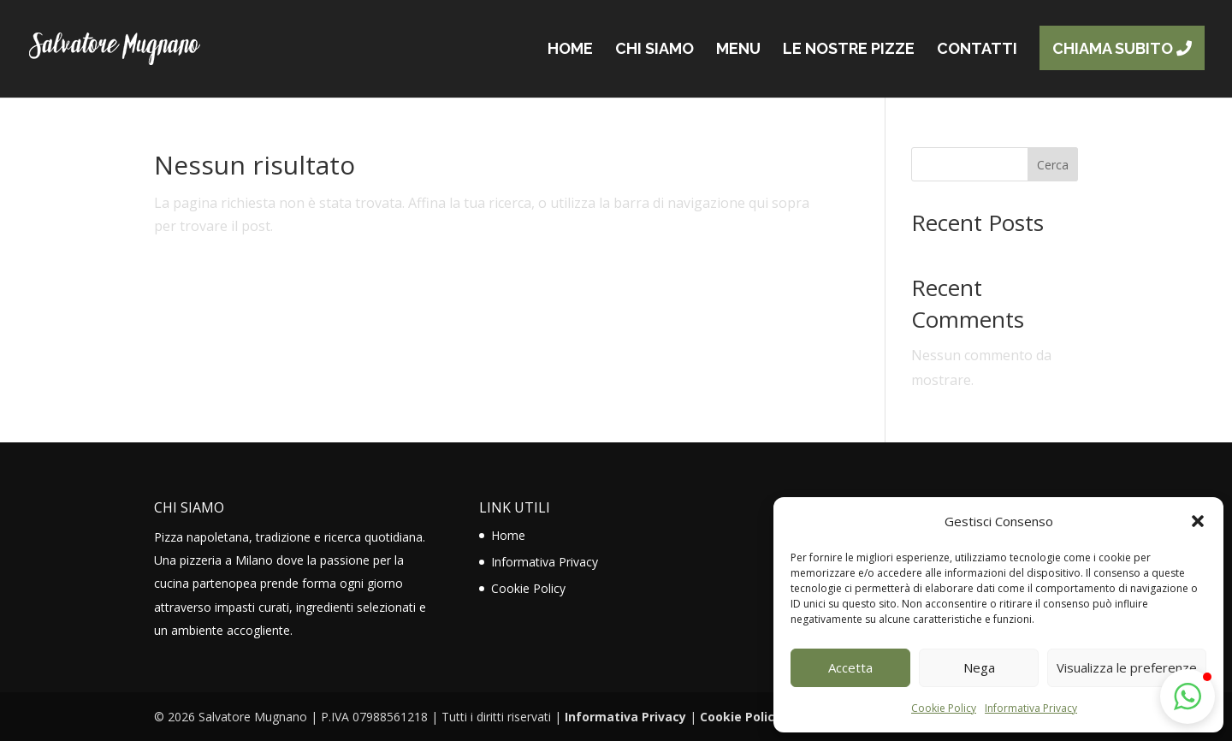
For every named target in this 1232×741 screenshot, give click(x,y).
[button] (1197, 521)
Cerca (1053, 165)
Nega (979, 667)
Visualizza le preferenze (1127, 667)
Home (508, 535)
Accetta (850, 667)
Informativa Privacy (1031, 708)
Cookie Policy (943, 708)
